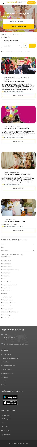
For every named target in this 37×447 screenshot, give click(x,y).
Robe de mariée (5, 287)
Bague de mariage (6, 260)
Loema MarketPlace (9, 365)
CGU (4, 381)
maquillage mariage (6, 296)
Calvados (3, 244)
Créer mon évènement (18, 26)
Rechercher (32, 46)
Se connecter (31, 2)
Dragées (3, 278)
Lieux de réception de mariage (9, 284)
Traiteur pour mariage (6, 299)
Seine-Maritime (5, 250)
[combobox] (11, 46)
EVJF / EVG (4, 293)
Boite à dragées (5, 275)
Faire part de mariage (6, 308)
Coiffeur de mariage (6, 290)
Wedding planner (5, 272)
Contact (5, 377)
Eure (2, 247)
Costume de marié (6, 305)
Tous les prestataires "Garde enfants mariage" (12, 35)
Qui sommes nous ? (8, 373)
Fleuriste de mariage (6, 266)
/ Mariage (8, 7)
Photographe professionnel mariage (10, 269)
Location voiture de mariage (8, 281)
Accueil (3, 7)
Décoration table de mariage (8, 302)
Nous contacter (18, 95)
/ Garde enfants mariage (16, 7)
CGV (4, 384)
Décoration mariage (6, 263)
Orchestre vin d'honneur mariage (9, 312)
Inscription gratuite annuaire (11, 358)
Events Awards (7, 369)
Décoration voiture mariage (8, 318)
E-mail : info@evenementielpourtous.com (16, 344)
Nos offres (6, 362)
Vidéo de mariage (6, 315)
